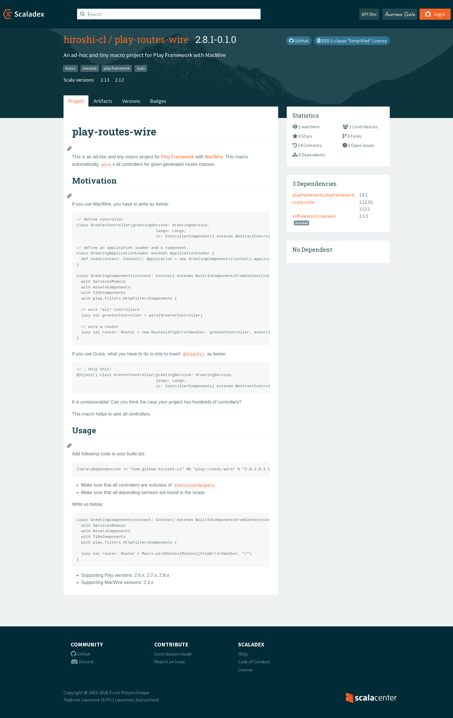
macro (70, 68)
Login (435, 14)
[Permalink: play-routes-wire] (69, 149)
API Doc (369, 14)
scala (141, 68)
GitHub (298, 41)
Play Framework (177, 156)
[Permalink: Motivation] (69, 196)
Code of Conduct (254, 661)
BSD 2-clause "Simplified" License (352, 41)
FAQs (243, 654)
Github (80, 654)
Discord (82, 661)
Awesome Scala (400, 14)
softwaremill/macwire (314, 216)
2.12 (119, 79)
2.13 (104, 79)
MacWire (214, 156)
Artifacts (103, 101)
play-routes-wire (151, 39)
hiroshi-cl (85, 39)
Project (76, 101)
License (245, 669)
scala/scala (303, 202)
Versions (131, 101)
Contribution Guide (173, 654)
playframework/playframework (323, 195)
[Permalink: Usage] (69, 446)
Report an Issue (169, 661)
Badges (158, 101)
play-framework (117, 68)
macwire (90, 68)
